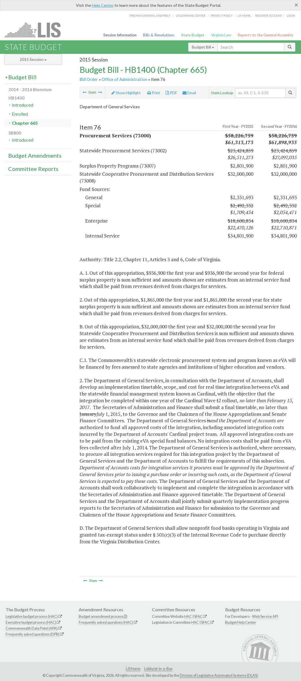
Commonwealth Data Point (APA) (32, 628)
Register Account (268, 15)
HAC (188, 616)
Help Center (103, 5)
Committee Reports (33, 168)
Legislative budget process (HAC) (32, 616)
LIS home (244, 15)
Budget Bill (203, 47)
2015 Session (33, 59)
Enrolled (20, 114)
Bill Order (89, 79)
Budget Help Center (240, 622)
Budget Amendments (34, 155)
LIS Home (133, 668)
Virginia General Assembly (149, 15)
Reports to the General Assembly (265, 35)
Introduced (22, 104)
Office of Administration (124, 79)
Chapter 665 (25, 123)
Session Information (120, 35)
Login (291, 15)
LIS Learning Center (191, 15)
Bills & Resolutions (158, 35)
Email (189, 93)
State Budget (192, 35)
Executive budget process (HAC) (31, 622)
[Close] (296, 4)
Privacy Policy (222, 15)
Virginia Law (221, 35)
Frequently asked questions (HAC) (106, 622)
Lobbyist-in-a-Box (158, 668)
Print (153, 93)
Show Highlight (126, 93)
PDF (171, 93)
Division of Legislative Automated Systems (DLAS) (219, 675)
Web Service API (265, 616)
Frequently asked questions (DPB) (33, 634)
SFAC (198, 616)
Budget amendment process (101, 616)
